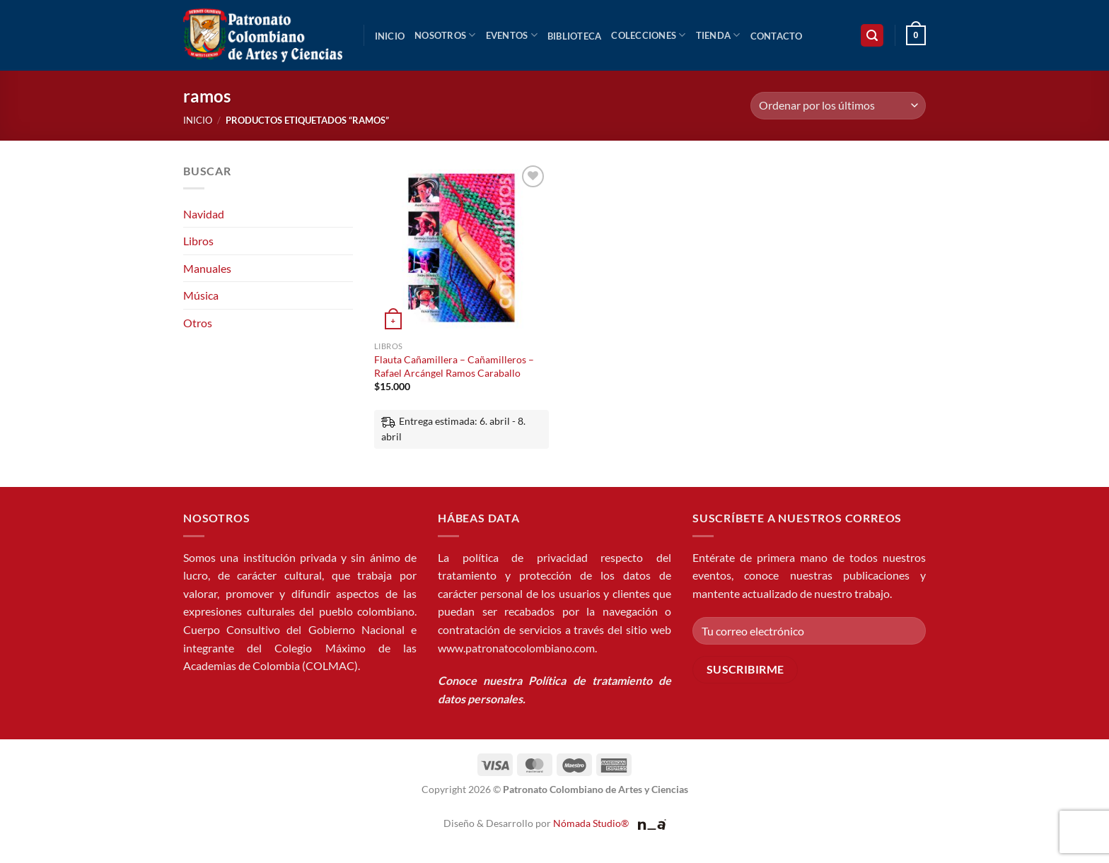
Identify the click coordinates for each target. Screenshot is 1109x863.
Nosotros (445, 35)
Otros (197, 322)
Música (201, 295)
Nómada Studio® (591, 823)
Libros (198, 240)
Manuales (207, 268)
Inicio (390, 36)
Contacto (776, 36)
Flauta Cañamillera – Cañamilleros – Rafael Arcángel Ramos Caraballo (454, 366)
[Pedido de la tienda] (838, 105)
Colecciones (648, 35)
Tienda (718, 35)
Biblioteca (574, 36)
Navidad (203, 214)
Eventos (512, 35)
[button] (872, 35)
